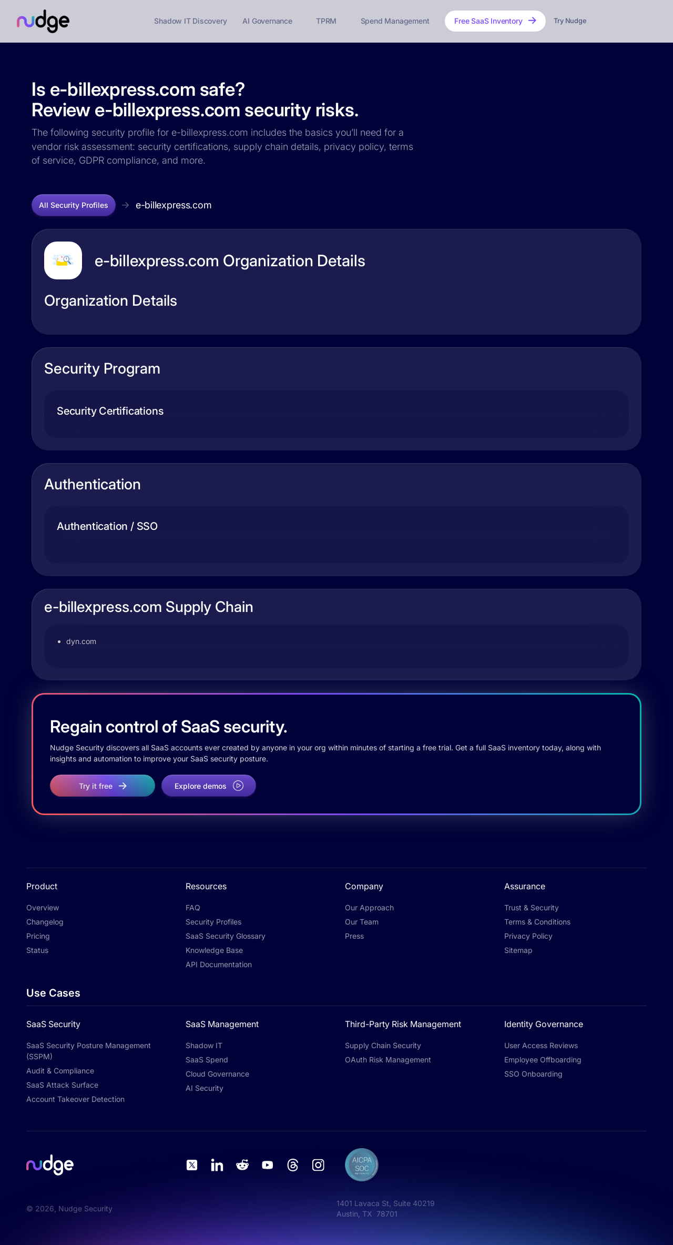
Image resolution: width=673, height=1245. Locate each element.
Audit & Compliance (60, 1070)
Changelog (45, 921)
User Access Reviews (541, 1045)
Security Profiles (213, 921)
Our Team (362, 921)
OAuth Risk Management (388, 1059)
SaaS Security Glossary (226, 935)
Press (354, 935)
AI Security (204, 1087)
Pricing (38, 935)
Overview (42, 907)
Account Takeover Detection (75, 1099)
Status (37, 950)
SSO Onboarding (533, 1073)
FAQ (193, 907)
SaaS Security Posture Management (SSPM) (88, 1051)
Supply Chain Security (383, 1045)
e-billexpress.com (173, 204)
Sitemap (518, 950)
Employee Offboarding (543, 1059)
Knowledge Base (214, 950)
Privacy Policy (528, 935)
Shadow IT (204, 1045)
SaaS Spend (207, 1059)
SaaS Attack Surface (62, 1084)
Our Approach (369, 907)
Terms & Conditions (537, 921)
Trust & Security (531, 907)
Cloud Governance (217, 1073)
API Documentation (219, 964)
